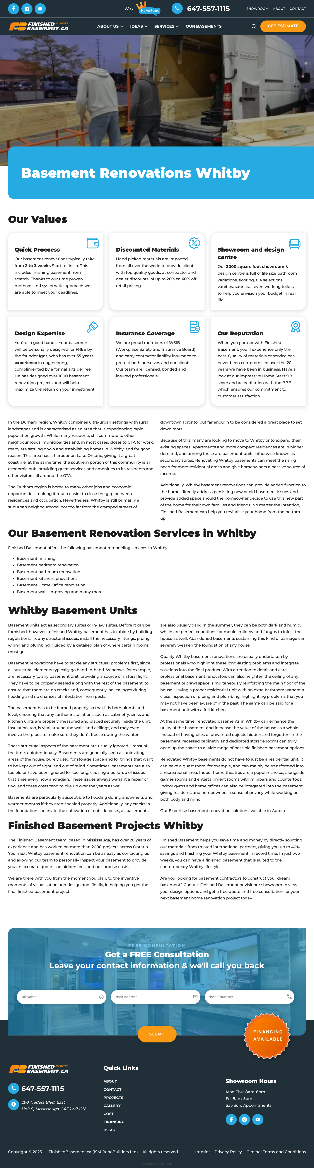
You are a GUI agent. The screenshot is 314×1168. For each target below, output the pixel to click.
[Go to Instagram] (26, 8)
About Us (108, 26)
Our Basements (204, 26)
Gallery (112, 1106)
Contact (298, 9)
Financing (114, 1122)
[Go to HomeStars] (148, 8)
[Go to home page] (38, 1069)
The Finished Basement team (37, 840)
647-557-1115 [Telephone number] (208, 8)
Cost (109, 1114)
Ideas (136, 26)
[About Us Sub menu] (122, 26)
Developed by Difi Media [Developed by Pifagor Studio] (157, 1163)
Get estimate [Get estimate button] (283, 26)
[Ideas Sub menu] (146, 26)
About (279, 9)
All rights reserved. (160, 1151)
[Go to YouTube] (40, 8)
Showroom (257, 9)
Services (164, 26)
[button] (157, 1034)
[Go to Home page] (38, 26)
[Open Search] (253, 26)
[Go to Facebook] (13, 8)
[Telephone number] (177, 8)
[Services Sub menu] (177, 26)
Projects (113, 1098)
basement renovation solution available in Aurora (236, 810)
